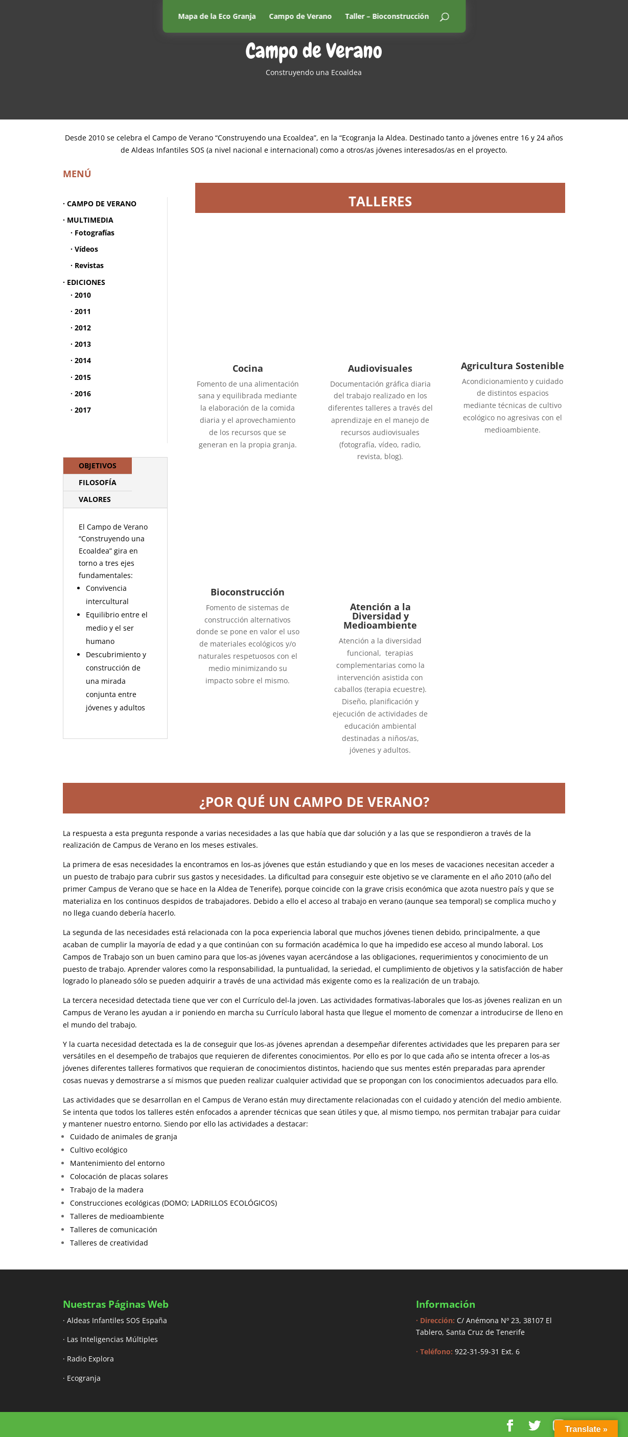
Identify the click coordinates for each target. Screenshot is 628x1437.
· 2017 (81, 410)
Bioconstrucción (248, 592)
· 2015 (81, 377)
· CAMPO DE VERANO (99, 203)
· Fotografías (92, 232)
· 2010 (81, 295)
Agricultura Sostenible (512, 368)
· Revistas (87, 265)
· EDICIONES (84, 282)
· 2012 (81, 327)
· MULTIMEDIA (88, 220)
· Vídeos (84, 249)
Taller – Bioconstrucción (387, 16)
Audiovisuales (380, 368)
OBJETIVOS (98, 465)
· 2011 (81, 311)
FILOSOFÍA (98, 482)
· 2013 (81, 344)
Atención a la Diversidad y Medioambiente (380, 616)
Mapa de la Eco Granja (216, 16)
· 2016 (81, 393)
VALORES (95, 499)
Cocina (247, 368)
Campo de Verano (300, 16)
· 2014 (81, 360)
